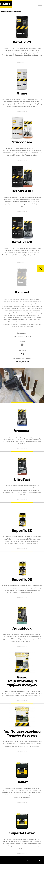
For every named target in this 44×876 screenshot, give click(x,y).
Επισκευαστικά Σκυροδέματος (22, 11)
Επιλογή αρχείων (22, 361)
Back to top (33, 860)
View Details (22, 62)
